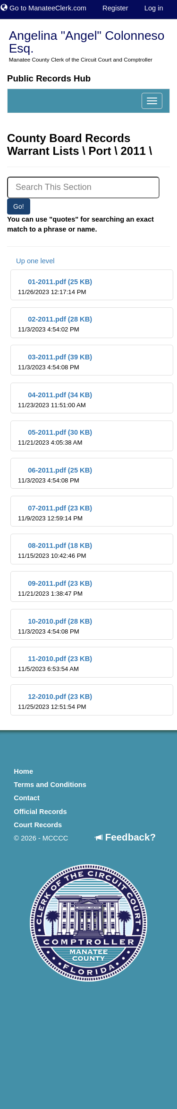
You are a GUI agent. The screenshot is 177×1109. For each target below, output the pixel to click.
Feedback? (125, 837)
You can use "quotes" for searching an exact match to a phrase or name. (80, 224)
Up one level (31, 261)
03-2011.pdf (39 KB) (55, 362)
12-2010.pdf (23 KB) (55, 701)
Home (23, 771)
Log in (153, 8)
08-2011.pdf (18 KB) (55, 550)
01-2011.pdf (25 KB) (55, 286)
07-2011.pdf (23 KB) (55, 513)
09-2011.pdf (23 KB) (55, 588)
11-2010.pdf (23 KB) (55, 663)
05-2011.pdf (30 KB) (55, 437)
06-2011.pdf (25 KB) (55, 475)
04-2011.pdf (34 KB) (55, 400)
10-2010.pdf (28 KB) (55, 626)
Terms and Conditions (50, 784)
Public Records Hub (49, 78)
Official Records (40, 811)
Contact (27, 798)
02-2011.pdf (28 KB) (55, 324)
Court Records (38, 825)
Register (115, 8)
